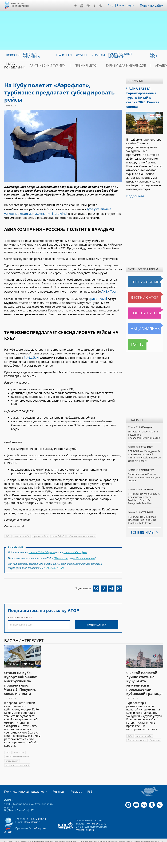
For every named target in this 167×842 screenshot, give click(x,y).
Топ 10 (133, 336)
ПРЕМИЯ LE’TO (83, 65)
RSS (81, 785)
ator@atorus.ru (32, 816)
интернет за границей (17, 759)
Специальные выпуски (144, 273)
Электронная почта (19, 612)
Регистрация (128, 5)
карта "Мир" (57, 532)
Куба (8, 532)
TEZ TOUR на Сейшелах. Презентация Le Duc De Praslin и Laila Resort (142, 512)
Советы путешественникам (145, 305)
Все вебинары (141, 524)
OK (97, 5)
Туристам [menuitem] (97, 55)
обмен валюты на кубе (17, 751)
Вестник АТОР (137, 289)
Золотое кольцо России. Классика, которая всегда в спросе (144, 469)
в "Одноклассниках (84, 553)
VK (90, 5)
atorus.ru (76, 838)
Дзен (78, 5)
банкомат (155, 734)
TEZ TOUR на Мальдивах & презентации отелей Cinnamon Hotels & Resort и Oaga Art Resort (144, 448)
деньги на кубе (21, 532)
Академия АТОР (151, 65)
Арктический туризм (52, 65)
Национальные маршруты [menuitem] (120, 55)
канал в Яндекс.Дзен (74, 548)
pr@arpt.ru (39, 822)
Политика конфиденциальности (23, 785)
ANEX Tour (108, 290)
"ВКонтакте (61, 553)
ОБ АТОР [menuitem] (153, 55)
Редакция (53, 785)
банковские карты (137, 734)
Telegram (103, 5)
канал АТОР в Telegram (41, 548)
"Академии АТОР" (53, 562)
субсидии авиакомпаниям (80, 532)
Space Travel (97, 296)
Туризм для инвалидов (116, 65)
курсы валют (12, 755)
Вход (113, 5)
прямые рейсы (40, 532)
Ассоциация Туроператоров (19, 4)
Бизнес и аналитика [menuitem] (31, 55)
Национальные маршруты (145, 320)
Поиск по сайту (152, 5)
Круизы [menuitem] (81, 55)
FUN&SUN (30, 354)
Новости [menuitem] (12, 55)
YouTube (84, 5)
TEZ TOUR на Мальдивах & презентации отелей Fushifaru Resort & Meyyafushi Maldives (143, 490)
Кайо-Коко (19, 746)
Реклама (69, 785)
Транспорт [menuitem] (64, 55)
